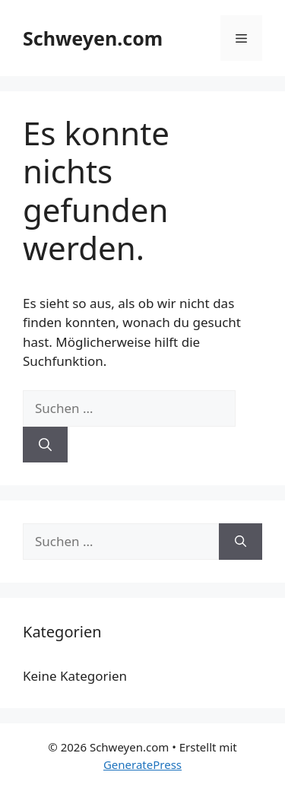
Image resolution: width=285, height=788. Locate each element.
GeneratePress (142, 764)
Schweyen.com (93, 38)
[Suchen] (45, 445)
